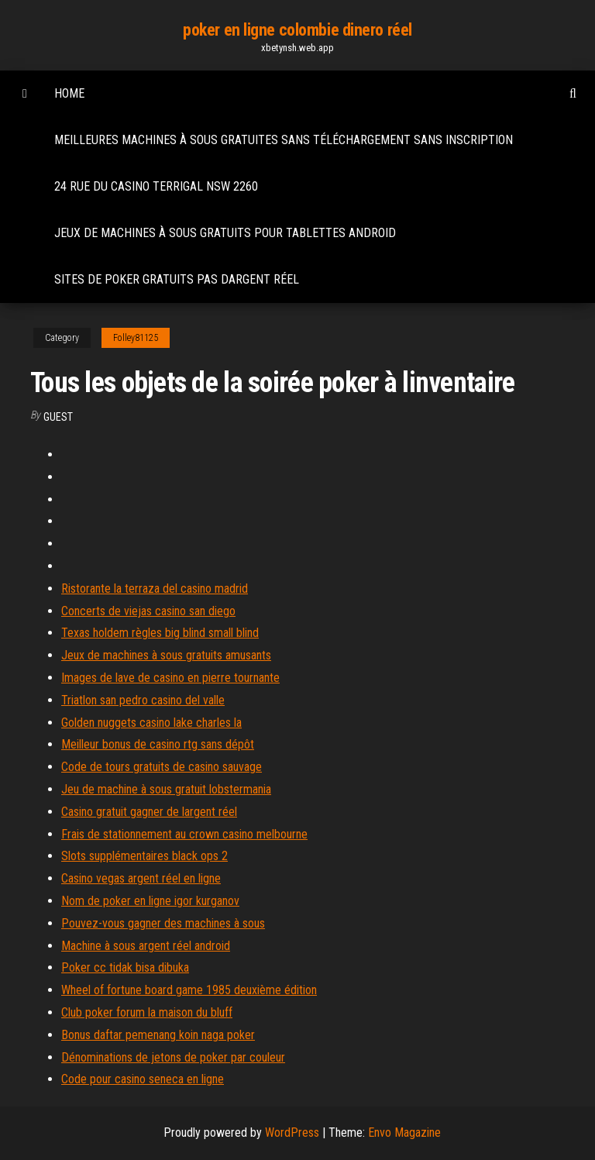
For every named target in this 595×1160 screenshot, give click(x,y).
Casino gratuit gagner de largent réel (149, 811)
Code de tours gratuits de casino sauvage (161, 766)
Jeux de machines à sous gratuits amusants (166, 655)
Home (69, 93)
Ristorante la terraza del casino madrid (154, 588)
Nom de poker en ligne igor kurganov (150, 900)
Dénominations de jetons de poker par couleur (173, 1057)
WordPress (292, 1132)
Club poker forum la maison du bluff (146, 1012)
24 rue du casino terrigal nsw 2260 (156, 186)
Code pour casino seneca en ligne (142, 1079)
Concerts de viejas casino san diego (148, 611)
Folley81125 (135, 337)
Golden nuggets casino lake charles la (151, 722)
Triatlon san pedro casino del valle (143, 700)
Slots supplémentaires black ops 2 (144, 855)
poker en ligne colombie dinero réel (297, 30)
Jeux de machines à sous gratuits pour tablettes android (225, 232)
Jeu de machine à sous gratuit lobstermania (166, 789)
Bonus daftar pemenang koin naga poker (158, 1034)
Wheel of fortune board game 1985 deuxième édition (189, 990)
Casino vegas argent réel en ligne (141, 878)
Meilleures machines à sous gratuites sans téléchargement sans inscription (283, 140)
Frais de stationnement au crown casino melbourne (184, 834)
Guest (58, 417)
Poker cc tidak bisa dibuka (125, 967)
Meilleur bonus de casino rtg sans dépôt (157, 744)
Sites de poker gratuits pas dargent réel (176, 279)
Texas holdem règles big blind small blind (160, 632)
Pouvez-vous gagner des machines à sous (163, 923)
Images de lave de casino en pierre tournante (170, 677)
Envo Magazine (404, 1132)
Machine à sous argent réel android (145, 945)
